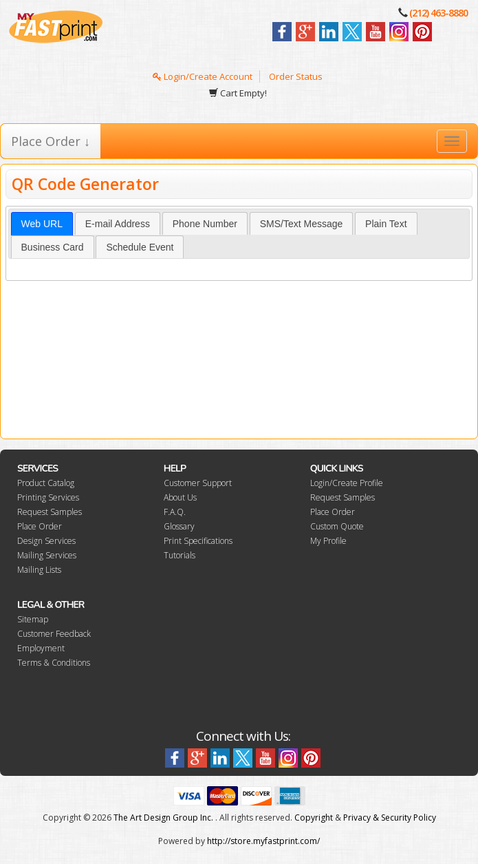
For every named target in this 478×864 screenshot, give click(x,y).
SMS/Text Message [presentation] (301, 223)
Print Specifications (198, 541)
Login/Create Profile (346, 483)
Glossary (179, 526)
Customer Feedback (54, 634)
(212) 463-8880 (438, 12)
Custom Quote (337, 526)
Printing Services (48, 497)
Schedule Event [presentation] (139, 247)
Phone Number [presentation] (205, 223)
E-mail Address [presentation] (117, 223)
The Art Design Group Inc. (163, 817)
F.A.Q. (175, 512)
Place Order (39, 526)
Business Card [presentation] (52, 247)
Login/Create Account (202, 76)
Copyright (313, 817)
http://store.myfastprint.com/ (263, 841)
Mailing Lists (39, 570)
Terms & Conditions (53, 662)
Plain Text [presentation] (385, 223)
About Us (180, 497)
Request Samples (49, 512)
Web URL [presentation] (42, 223)
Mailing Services (46, 555)
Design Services (46, 541)
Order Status (296, 76)
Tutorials (179, 555)
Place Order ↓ (50, 141)
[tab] (42, 223)
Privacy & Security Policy (389, 817)
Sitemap (32, 619)
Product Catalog (45, 483)
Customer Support (198, 483)
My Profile (328, 541)
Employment (41, 648)
